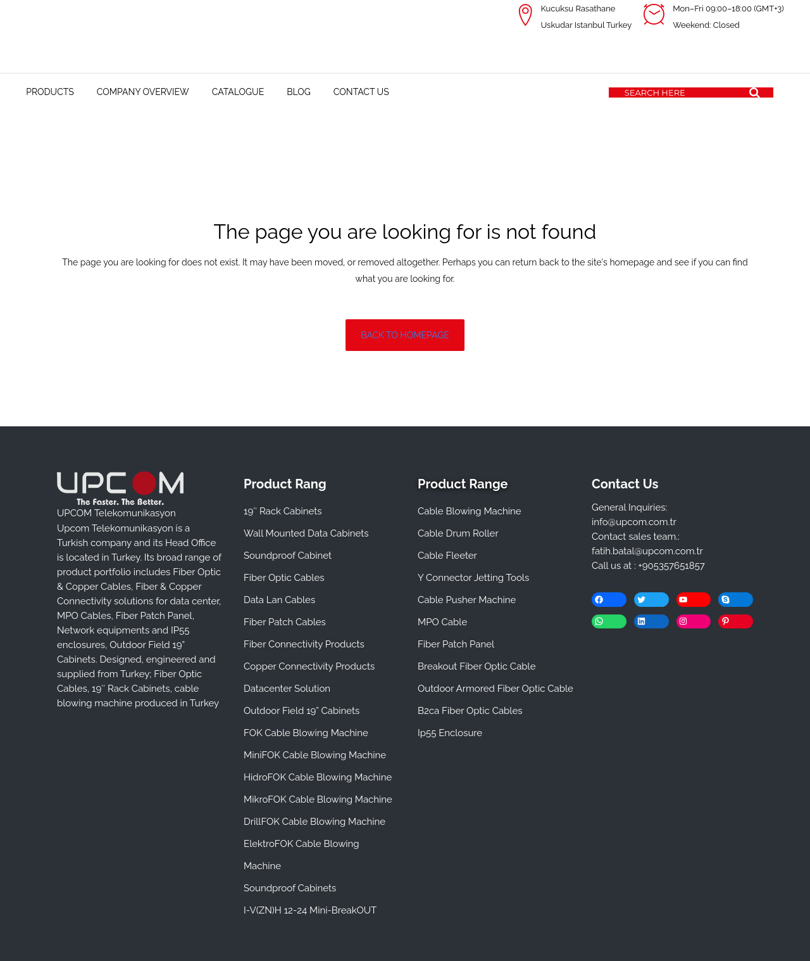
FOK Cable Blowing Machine (306, 733)
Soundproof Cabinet (288, 555)
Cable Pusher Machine (467, 600)
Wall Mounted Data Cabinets (306, 533)
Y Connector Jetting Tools (473, 577)
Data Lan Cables (279, 600)
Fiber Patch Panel (456, 644)
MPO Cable (442, 622)
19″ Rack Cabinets (283, 511)
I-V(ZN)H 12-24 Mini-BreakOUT (310, 910)
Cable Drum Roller (458, 533)
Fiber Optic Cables (284, 577)
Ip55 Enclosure (450, 733)
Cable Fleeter (447, 555)
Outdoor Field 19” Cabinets (301, 710)
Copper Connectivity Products (309, 666)
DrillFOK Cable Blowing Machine (314, 821)
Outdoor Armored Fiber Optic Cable (495, 688)
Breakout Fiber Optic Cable (476, 666)
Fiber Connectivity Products (304, 644)
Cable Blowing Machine (469, 511)
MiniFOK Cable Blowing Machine (315, 755)
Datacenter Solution (287, 688)
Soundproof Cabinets (290, 888)
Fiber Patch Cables (285, 622)
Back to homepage (405, 335)
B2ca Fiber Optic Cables (470, 710)
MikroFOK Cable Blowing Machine (318, 799)
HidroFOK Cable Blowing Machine (318, 777)
